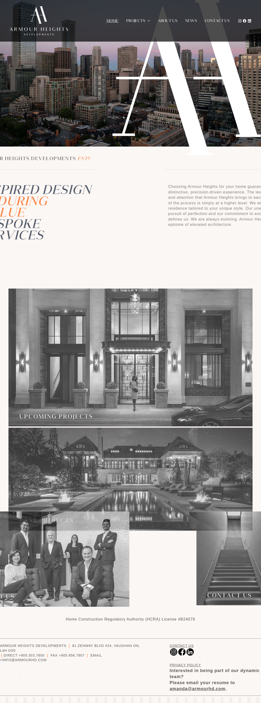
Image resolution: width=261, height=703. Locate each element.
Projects (138, 20)
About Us (167, 20)
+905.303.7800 (32, 655)
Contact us (217, 20)
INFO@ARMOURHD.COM (24, 660)
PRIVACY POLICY (185, 665)
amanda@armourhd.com (197, 688)
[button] (147, 20)
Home (113, 20)
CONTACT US (182, 646)
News (191, 20)
